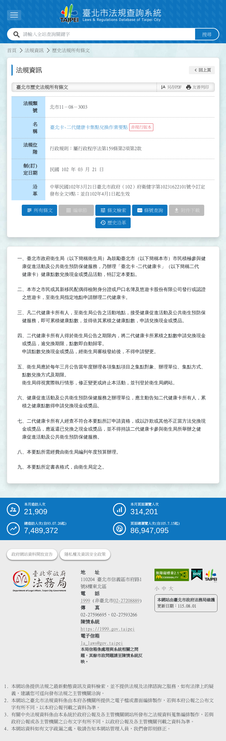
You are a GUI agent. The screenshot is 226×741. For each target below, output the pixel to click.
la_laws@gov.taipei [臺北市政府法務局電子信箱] (102, 643)
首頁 (11, 50)
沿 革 (37, 190)
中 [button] (164, 588)
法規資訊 (34, 50)
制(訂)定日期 (30, 169)
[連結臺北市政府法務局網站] (39, 581)
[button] (202, 70)
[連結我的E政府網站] (196, 575)
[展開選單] (14, 15)
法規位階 (30, 148)
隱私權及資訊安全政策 (85, 554)
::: (3, 46)
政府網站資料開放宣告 (32, 554)
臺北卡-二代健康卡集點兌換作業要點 (89, 127)
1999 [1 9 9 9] (85, 600)
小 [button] (156, 588)
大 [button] (171, 588)
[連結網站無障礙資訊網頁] (171, 575)
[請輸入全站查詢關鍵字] (108, 34)
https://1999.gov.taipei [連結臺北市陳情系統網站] (108, 628)
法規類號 (30, 107)
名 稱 (37, 128)
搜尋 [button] (207, 34)
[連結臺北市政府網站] (211, 576)
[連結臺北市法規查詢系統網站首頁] (111, 14)
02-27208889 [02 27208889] (126, 600)
